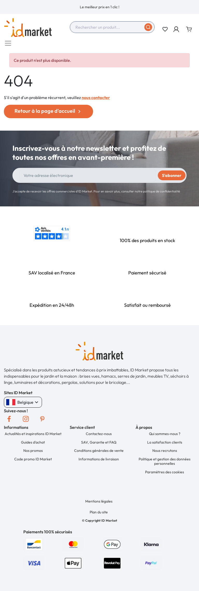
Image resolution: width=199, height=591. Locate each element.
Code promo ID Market (33, 459)
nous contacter (96, 100)
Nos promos (33, 452)
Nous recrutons (165, 452)
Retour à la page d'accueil (48, 113)
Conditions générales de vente (99, 452)
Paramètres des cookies (164, 472)
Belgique (23, 405)
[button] (176, 29)
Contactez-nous (99, 436)
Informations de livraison (99, 459)
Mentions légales (99, 500)
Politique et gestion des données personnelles (165, 462)
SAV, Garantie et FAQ (99, 444)
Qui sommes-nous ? (165, 436)
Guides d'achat (33, 444)
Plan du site (99, 511)
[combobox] (112, 27)
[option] (99, 7)
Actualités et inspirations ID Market (33, 436)
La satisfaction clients (164, 444)
